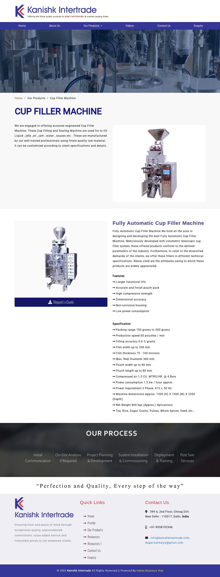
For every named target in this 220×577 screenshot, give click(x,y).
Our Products (95, 530)
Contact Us (163, 25)
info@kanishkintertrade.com (170, 537)
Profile (92, 523)
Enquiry (198, 25)
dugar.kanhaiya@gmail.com (164, 542)
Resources (94, 537)
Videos (129, 25)
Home (22, 25)
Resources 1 (95, 544)
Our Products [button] (92, 25)
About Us (54, 25)
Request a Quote (61, 302)
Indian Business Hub (150, 570)
